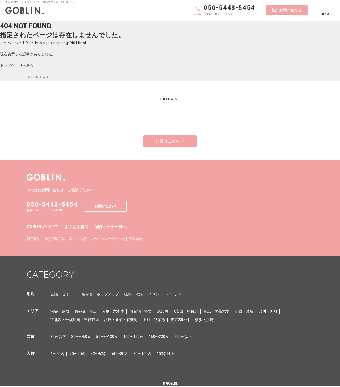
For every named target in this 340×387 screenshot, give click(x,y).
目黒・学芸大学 (216, 312)
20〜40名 (78, 354)
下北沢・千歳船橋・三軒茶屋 (74, 320)
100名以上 (165, 354)
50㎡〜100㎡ (107, 337)
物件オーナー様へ (111, 227)
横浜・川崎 (204, 320)
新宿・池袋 (244, 312)
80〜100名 (142, 354)
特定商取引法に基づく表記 (65, 239)
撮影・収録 (133, 295)
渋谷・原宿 (59, 312)
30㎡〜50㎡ (81, 337)
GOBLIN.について (42, 227)
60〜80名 (120, 354)
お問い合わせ (286, 9)
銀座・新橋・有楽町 (121, 320)
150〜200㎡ (159, 337)
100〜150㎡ (133, 337)
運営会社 (136, 239)
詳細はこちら (170, 141)
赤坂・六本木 (113, 312)
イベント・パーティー (166, 295)
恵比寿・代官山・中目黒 (177, 312)
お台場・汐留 (141, 312)
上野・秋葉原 (154, 320)
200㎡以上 (183, 337)
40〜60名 (99, 354)
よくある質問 (76, 227)
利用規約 (33, 239)
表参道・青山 (85, 312)
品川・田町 (268, 312)
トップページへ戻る (16, 65)
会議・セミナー (63, 295)
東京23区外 (180, 320)
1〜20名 (57, 354)
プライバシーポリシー (107, 239)
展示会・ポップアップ (100, 295)
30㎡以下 (58, 337)
